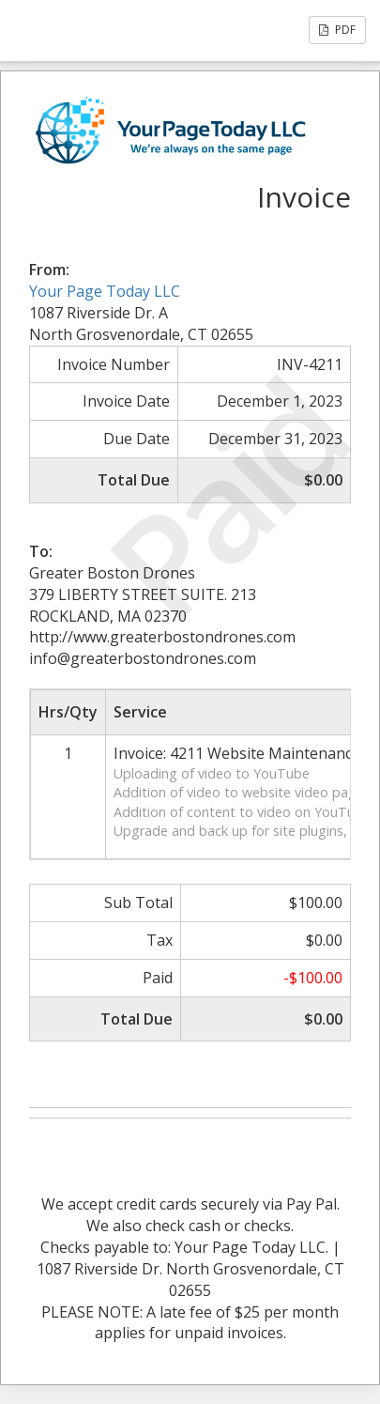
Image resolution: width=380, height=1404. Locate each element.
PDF (337, 30)
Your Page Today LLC (104, 291)
